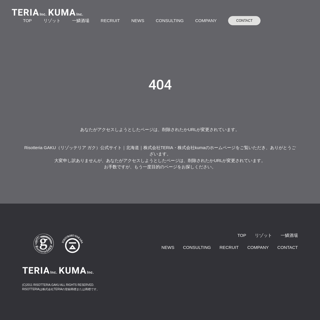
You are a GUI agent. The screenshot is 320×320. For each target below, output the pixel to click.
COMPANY (206, 20)
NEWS (137, 20)
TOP (27, 20)
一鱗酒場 (80, 20)
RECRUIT (110, 20)
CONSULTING (170, 20)
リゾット (52, 20)
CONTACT (244, 21)
